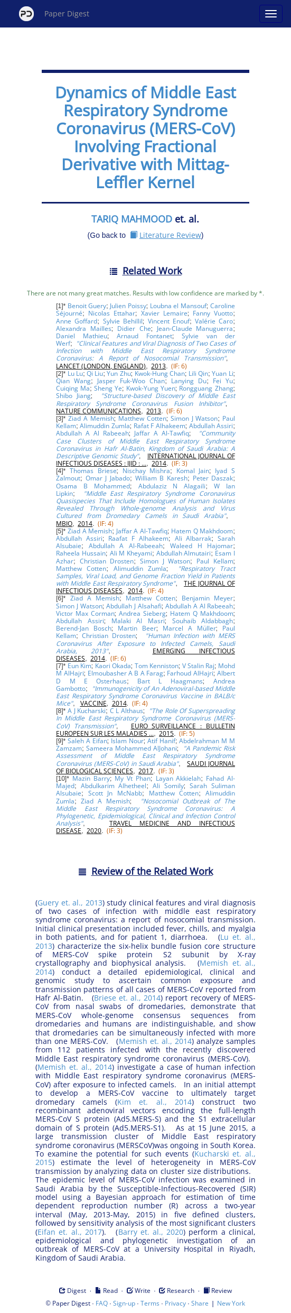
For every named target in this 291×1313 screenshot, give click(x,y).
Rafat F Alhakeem (159, 425)
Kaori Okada (113, 665)
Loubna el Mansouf (178, 305)
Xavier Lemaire (164, 313)
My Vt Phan (133, 778)
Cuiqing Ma (73, 388)
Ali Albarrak (193, 538)
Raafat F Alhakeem (138, 538)
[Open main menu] (271, 14)
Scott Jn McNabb (115, 793)
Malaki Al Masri (138, 620)
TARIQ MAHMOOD (131, 218)
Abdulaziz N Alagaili (172, 486)
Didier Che (134, 328)
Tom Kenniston (157, 665)
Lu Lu (75, 373)
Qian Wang (73, 380)
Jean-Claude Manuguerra (195, 328)
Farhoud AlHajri (190, 673)
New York (231, 1303)
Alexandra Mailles (83, 328)
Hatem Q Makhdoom (202, 530)
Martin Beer (137, 628)
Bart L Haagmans (170, 681)
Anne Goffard (76, 321)
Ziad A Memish (91, 418)
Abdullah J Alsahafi (134, 606)
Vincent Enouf (169, 321)
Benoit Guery (87, 305)
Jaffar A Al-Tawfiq (161, 433)
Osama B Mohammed (93, 486)
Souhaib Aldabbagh (202, 620)
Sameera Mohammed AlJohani (131, 748)
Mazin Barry (91, 778)
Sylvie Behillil (123, 321)
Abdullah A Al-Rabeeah (126, 545)
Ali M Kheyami (131, 553)
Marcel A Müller (189, 628)
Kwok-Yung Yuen (150, 388)
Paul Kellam (214, 561)
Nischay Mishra (147, 470)
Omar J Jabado (108, 478)
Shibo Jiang (73, 395)
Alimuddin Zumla (104, 425)
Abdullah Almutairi (183, 553)
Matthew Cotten (142, 418)
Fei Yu (223, 380)
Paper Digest (54, 13)
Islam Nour (127, 740)
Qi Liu (95, 373)
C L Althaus (126, 710)
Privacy (175, 1303)
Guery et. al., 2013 (69, 903)
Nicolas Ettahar (111, 313)
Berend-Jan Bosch (83, 628)
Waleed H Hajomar (201, 545)
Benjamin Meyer (207, 598)
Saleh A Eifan (87, 740)
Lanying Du (188, 380)
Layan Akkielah (178, 778)
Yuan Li (222, 373)
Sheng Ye (108, 388)
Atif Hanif (161, 740)
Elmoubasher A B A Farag (126, 673)
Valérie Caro (214, 321)
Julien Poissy (128, 305)
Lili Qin (198, 373)
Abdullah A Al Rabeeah (92, 433)
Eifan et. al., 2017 (69, 1232)
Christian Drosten (107, 561)
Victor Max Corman (85, 613)
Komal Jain (193, 470)
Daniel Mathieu (81, 335)
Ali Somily (168, 785)
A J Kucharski (87, 710)
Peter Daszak (213, 478)
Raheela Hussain (81, 553)
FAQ (102, 1303)
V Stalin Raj (198, 665)
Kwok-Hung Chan (160, 373)
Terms (149, 1303)
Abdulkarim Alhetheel (114, 785)
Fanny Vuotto (213, 313)
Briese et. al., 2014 (127, 998)
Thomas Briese (93, 470)
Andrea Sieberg (142, 613)
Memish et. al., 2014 (155, 1041)
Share (200, 1303)
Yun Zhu (118, 373)
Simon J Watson (194, 418)
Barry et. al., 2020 (151, 1232)
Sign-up (124, 1303)
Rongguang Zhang (206, 388)
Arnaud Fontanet (144, 335)
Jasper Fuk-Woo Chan (131, 380)
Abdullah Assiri (211, 425)
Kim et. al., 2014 (154, 1102)
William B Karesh (161, 478)
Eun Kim (79, 665)
